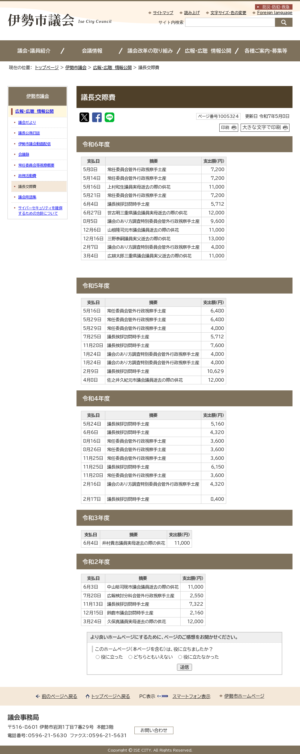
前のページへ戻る (59, 696)
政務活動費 (27, 175)
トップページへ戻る (111, 696)
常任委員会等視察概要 (36, 165)
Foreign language (274, 13)
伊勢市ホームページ (244, 696)
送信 (184, 667)
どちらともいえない (153, 657)
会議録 (23, 154)
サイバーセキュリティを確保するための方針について (40, 210)
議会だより (27, 122)
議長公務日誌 (29, 133)
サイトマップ (163, 13)
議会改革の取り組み (150, 50)
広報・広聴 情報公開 (208, 50)
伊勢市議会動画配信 (34, 144)
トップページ (47, 67)
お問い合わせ (153, 730)
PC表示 (147, 696)
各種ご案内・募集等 (265, 50)
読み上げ (192, 13)
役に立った (112, 657)
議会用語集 (27, 197)
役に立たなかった (201, 657)
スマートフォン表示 (191, 696)
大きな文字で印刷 (261, 127)
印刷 (225, 127)
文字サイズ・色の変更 (228, 13)
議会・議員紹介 (33, 50)
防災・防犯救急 (276, 7)
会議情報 (92, 50)
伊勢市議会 (75, 67)
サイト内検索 (171, 22)
